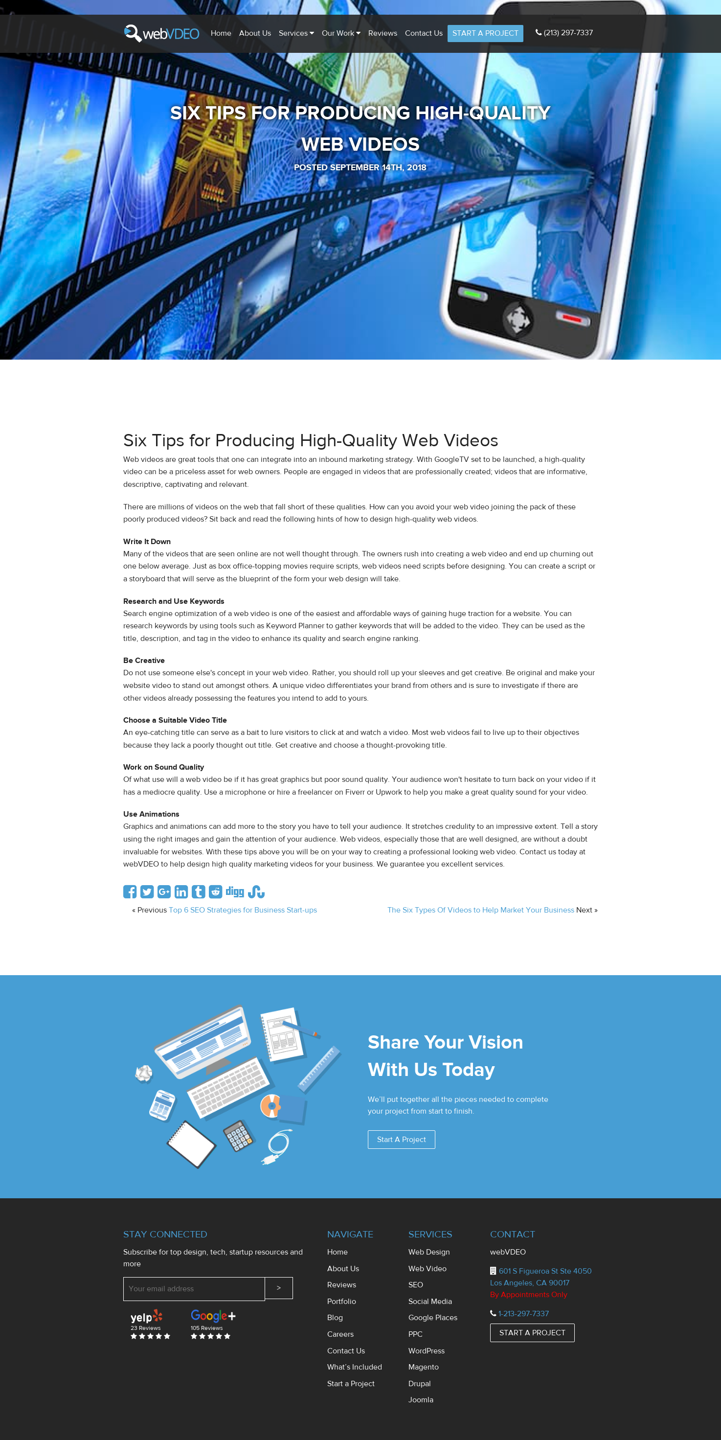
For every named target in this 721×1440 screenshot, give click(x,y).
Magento (423, 1367)
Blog (335, 1318)
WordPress (426, 1351)
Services (296, 33)
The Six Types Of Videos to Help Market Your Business (480, 910)
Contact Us (346, 1351)
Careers (340, 1334)
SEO (415, 1285)
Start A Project (401, 1139)
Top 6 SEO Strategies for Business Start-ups (243, 910)
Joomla (420, 1400)
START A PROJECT (485, 33)
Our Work (341, 33)
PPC (415, 1334)
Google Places (432, 1318)
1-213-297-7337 (523, 1314)
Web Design (429, 1252)
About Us (255, 33)
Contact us (424, 33)
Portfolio (341, 1301)
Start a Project (351, 1384)
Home (221, 33)
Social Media (430, 1301)
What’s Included (354, 1367)
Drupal (419, 1384)
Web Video (427, 1269)
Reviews (382, 33)
